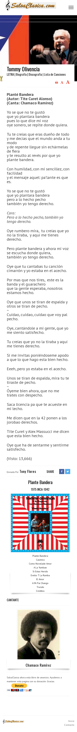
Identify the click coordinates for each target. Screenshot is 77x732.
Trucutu (40, 587)
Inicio (71, 721)
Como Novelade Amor (40, 563)
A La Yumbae (40, 567)
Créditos (40, 590)
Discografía (35, 74)
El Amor (40, 579)
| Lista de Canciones (54, 74)
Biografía (21, 74)
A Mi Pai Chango (40, 583)
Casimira (40, 559)
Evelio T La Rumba (40, 575)
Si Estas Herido (40, 571)
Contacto (69, 725)
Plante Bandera (40, 555)
